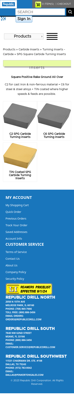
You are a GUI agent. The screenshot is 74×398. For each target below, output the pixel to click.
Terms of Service (16, 252)
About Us (6, 26)
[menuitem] (23, 36)
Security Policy (15, 279)
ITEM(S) (48, 4)
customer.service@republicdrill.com (30, 347)
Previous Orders (16, 218)
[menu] (23, 36)
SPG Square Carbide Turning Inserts (41, 54)
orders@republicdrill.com (23, 319)
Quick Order (13, 212)
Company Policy (43, 19)
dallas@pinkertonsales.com (24, 375)
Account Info (14, 238)
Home (11, 19)
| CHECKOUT (63, 4)
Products (22, 36)
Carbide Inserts (29, 49)
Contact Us (62, 19)
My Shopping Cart (17, 205)
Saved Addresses (16, 232)
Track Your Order (16, 225)
